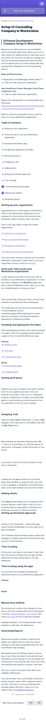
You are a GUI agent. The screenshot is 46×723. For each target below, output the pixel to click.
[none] (42, 3)
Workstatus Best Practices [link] (22, 21)
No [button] (39, 703)
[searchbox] (23, 11)
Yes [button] (30, 703)
